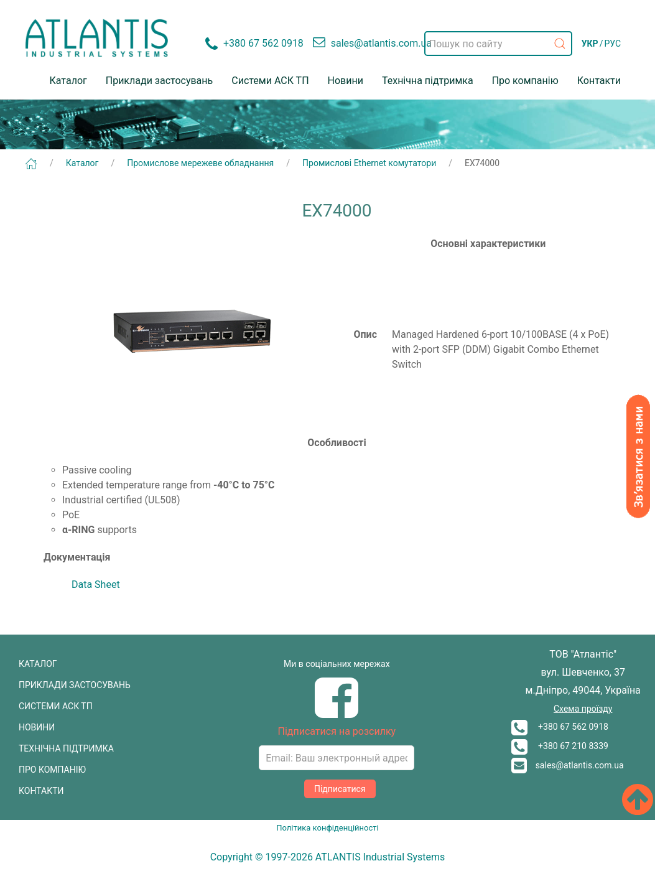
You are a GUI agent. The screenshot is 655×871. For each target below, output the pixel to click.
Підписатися (340, 789)
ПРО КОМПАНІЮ (52, 770)
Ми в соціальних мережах (337, 664)
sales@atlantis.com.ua (567, 765)
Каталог (68, 80)
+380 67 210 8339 (559, 746)
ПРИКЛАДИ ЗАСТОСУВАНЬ (75, 685)
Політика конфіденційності (327, 827)
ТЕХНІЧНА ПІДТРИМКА (66, 748)
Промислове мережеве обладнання (200, 163)
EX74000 (482, 163)
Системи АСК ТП (270, 80)
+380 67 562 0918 (559, 727)
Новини (345, 80)
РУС (612, 44)
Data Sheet (96, 584)
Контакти (599, 80)
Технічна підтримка (427, 80)
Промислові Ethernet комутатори (369, 163)
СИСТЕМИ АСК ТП (56, 706)
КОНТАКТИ (41, 791)
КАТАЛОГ (38, 664)
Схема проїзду (583, 709)
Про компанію (525, 80)
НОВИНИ (37, 727)
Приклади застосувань (159, 80)
